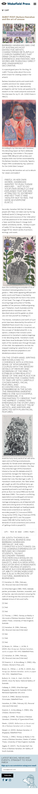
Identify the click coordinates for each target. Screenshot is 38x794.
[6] (31, 230)
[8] (26, 330)
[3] (11, 203)
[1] (6, 97)
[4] (15, 214)
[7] (29, 316)
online (22, 693)
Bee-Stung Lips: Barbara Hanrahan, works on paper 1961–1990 (19, 671)
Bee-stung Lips (25, 325)
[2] (27, 189)
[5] (10, 227)
